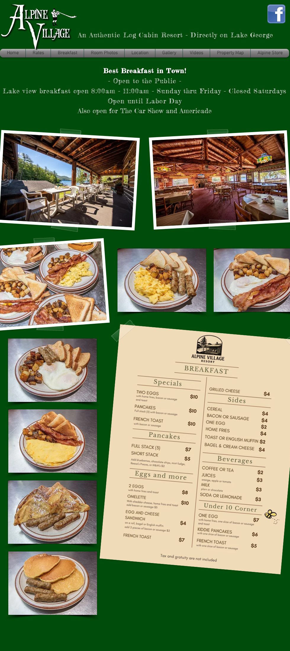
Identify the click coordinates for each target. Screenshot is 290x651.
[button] (270, 53)
